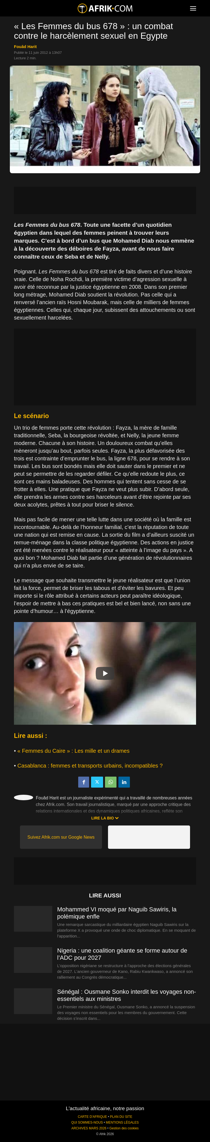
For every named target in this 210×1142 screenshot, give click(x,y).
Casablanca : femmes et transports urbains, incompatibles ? (90, 766)
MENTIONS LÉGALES (122, 1122)
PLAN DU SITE (121, 1117)
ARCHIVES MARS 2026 (88, 1128)
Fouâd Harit (25, 46)
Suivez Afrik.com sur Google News (60, 837)
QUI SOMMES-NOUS (87, 1122)
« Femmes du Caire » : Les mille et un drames (74, 751)
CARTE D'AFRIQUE (92, 1117)
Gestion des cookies (124, 1128)
